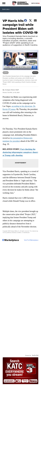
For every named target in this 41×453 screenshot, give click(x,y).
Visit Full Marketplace (31, 240)
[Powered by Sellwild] (35, 355)
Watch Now (35, 3)
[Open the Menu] (4, 3)
